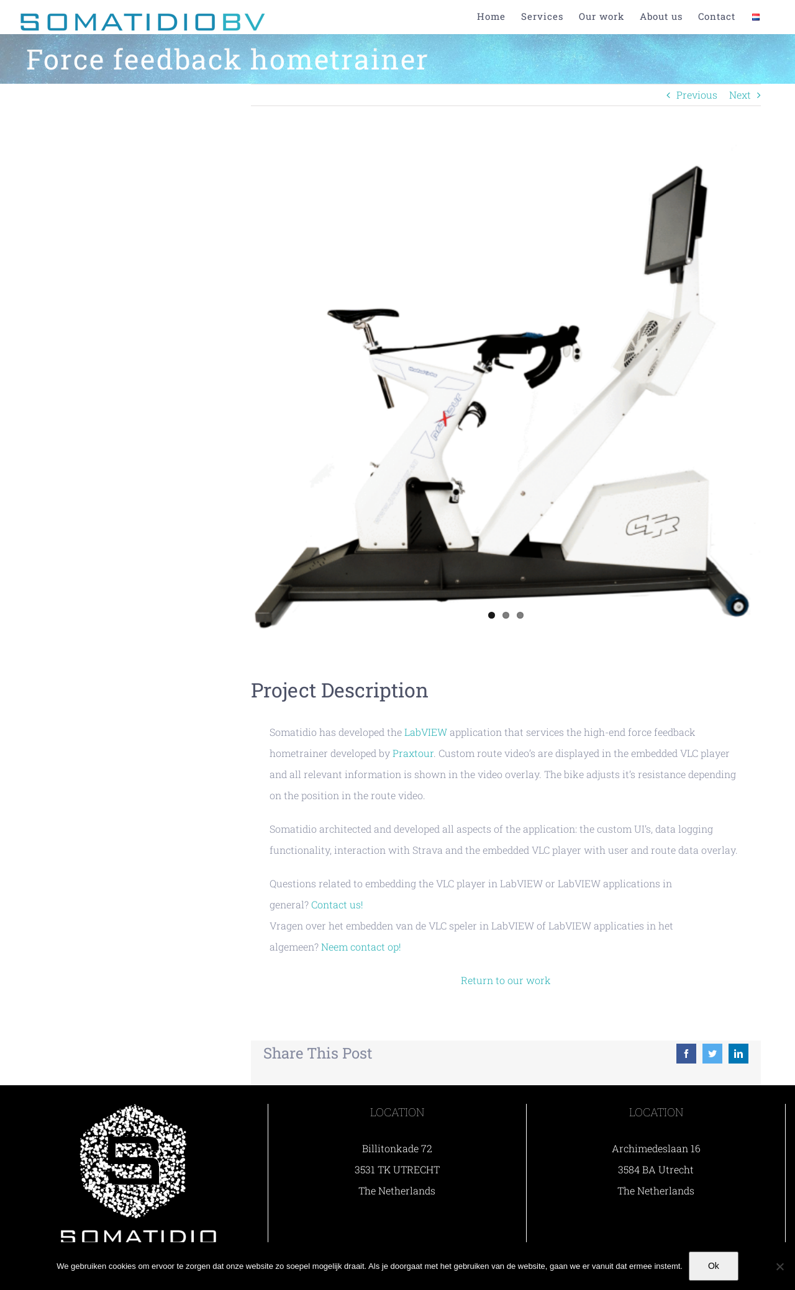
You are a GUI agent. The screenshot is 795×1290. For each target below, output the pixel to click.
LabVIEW (425, 731)
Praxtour (413, 752)
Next (740, 94)
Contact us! (337, 904)
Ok (713, 1266)
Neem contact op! (361, 946)
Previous (696, 94)
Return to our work (506, 980)
